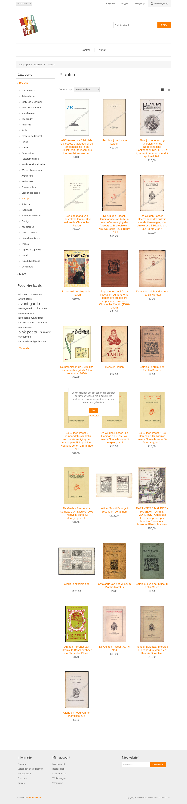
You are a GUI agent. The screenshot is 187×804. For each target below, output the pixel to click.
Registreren (111, 3)
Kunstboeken (28, 113)
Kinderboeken (28, 90)
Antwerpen (27, 204)
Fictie (24, 130)
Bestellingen (58, 769)
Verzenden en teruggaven (30, 769)
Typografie (27, 210)
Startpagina (24, 64)
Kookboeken (28, 227)
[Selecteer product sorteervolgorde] (87, 89)
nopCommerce (34, 797)
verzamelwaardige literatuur (32, 341)
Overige (25, 221)
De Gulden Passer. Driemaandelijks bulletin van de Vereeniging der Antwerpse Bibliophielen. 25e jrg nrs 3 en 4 (152, 222)
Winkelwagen (59, 778)
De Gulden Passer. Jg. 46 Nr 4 (114, 648)
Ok (93, 410)
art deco (22, 294)
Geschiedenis (28, 153)
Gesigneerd (27, 266)
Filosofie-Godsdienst (32, 136)
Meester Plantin (114, 366)
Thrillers (26, 244)
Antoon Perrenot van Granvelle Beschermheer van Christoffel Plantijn (77, 650)
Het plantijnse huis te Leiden (114, 142)
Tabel (163, 89)
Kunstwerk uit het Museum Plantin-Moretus (152, 293)
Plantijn (25, 198)
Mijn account (58, 764)
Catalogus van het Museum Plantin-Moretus (114, 585)
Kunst (102, 49)
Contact (21, 783)
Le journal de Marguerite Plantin (76, 293)
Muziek (25, 255)
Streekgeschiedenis (31, 215)
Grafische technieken (32, 102)
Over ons (22, 778)
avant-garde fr (25, 308)
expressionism (26, 313)
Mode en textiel (29, 232)
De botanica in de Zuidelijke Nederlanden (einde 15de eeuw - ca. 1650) (76, 370)
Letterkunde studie (31, 193)
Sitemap (22, 764)
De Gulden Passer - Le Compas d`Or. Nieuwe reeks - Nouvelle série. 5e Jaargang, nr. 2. (152, 437)
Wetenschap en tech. (32, 170)
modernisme (25, 327)
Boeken (86, 49)
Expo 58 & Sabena (31, 261)
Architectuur (28, 176)
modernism (42, 322)
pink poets (27, 332)
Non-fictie (26, 124)
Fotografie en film (30, 158)
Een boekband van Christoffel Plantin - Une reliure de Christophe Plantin (77, 220)
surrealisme (24, 336)
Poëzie (25, 141)
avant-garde (29, 303)
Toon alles (25, 348)
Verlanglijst (57, 783)
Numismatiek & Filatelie (33, 164)
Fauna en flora (29, 187)
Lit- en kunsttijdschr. (31, 238)
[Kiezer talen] (24, 4)
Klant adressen (59, 773)
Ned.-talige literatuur (32, 107)
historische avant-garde (31, 317)
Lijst (168, 89)
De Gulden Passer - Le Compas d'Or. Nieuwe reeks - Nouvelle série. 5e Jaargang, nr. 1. (76, 513)
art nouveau (36, 294)
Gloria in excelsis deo (77, 583)
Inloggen (124, 3)
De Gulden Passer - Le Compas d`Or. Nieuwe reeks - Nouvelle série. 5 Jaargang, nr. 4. (114, 437)
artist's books (25, 299)
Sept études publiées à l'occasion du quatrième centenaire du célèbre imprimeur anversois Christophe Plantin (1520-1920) (114, 299)
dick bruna (41, 308)
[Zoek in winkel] (135, 25)
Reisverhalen (28, 96)
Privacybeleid (24, 773)
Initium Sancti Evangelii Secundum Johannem (114, 510)
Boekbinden (27, 119)
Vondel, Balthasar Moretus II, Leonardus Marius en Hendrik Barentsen (152, 650)
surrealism (45, 332)
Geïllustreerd (28, 181)
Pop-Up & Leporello (31, 249)
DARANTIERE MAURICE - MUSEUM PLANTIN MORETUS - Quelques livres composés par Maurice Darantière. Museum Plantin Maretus (152, 516)
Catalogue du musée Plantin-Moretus (152, 368)
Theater (25, 147)
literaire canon (26, 322)
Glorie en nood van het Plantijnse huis (76, 714)
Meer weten (93, 415)
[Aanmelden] (136, 764)
